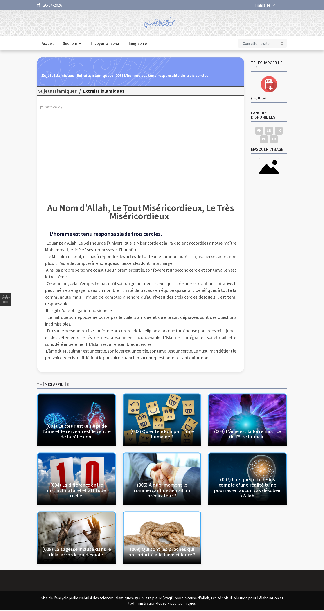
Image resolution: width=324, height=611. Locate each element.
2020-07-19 (54, 108)
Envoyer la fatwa (104, 44)
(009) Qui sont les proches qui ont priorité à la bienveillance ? (162, 552)
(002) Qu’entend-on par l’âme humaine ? (162, 434)
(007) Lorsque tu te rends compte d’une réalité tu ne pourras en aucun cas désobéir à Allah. (247, 488)
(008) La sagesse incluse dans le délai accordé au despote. (76, 552)
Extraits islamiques (103, 92)
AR (259, 131)
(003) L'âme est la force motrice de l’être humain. (247, 434)
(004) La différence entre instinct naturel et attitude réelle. (76, 490)
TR (273, 139)
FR (279, 131)
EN (269, 131)
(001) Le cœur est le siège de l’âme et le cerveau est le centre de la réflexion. (77, 431)
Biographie (137, 44)
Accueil (48, 44)
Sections (72, 44)
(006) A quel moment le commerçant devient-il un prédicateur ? (162, 490)
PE (264, 139)
